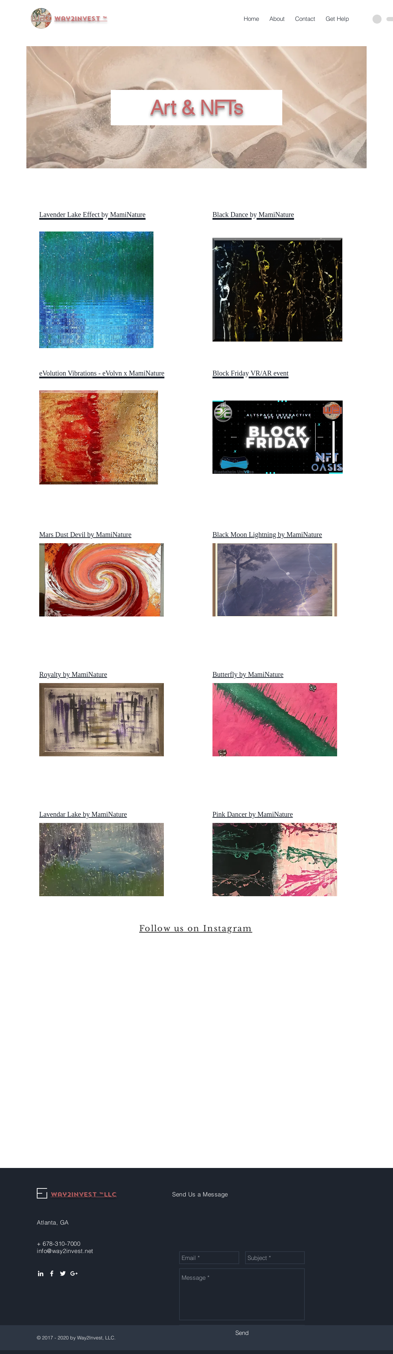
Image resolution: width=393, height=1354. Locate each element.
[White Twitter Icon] (63, 1273)
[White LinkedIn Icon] (40, 1273)
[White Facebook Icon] (52, 1273)
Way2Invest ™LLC (84, 1195)
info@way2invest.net (65, 1250)
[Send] (242, 1332)
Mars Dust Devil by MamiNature (85, 534)
